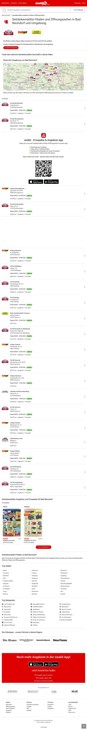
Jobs (69, 704)
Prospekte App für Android (43, 675)
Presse (70, 706)
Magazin (77, 3)
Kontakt (29, 710)
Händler (14, 3)
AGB (69, 710)
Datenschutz (72, 708)
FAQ (28, 708)
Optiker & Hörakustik (38, 617)
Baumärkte (6, 609)
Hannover (34, 570)
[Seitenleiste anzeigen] (83, 726)
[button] (81, 65)
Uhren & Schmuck (66, 614)
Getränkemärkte (37, 607)
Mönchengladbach (66, 583)
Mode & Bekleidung (38, 614)
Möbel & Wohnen (37, 612)
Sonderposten (65, 604)
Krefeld (62, 594)
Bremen (5, 594)
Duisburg (34, 578)
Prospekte (5, 3)
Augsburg (63, 576)
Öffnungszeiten (10, 706)
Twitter (50, 706)
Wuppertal (34, 583)
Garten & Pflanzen (8, 625)
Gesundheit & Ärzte (37, 604)
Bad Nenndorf (6, 15)
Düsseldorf (6, 589)
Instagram (51, 708)
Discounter (6, 614)
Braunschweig (64, 586)
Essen (4, 591)
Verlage (29, 706)
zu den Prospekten (11, 47)
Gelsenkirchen (65, 578)
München (5, 576)
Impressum (71, 712)
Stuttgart (5, 583)
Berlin (48, 4)
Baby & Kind (6, 607)
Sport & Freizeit (65, 609)
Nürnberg (34, 576)
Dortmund (5, 586)
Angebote (9, 710)
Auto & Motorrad (8, 604)
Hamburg (5, 573)
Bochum (34, 581)
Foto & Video (7, 622)
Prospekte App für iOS (43, 678)
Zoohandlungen (65, 617)
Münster (34, 594)
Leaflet (66, 89)
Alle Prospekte (43, 547)
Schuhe (34, 625)
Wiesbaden (64, 573)
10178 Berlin (78, 10)
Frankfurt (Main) (7, 581)
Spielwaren (64, 607)
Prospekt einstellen (32, 704)
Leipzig (33, 573)
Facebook (51, 704)
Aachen (62, 581)
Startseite (9, 704)
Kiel (61, 591)
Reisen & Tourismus (38, 620)
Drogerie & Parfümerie (9, 617)
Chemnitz (63, 589)
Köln (4, 578)
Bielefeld (34, 586)
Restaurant (35, 622)
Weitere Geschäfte (66, 620)
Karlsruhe (63, 570)
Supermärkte (65, 612)
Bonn (33, 589)
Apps (83, 3)
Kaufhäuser (35, 609)
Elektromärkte (7, 620)
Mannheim (34, 591)
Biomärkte (6, 612)
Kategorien (22, 3)
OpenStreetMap (74, 89)
